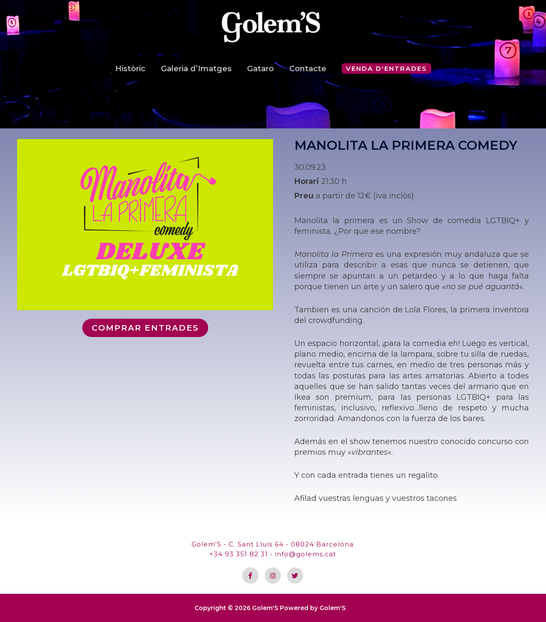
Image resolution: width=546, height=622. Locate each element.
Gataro (260, 75)
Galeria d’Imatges (196, 75)
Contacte (307, 75)
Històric (130, 75)
